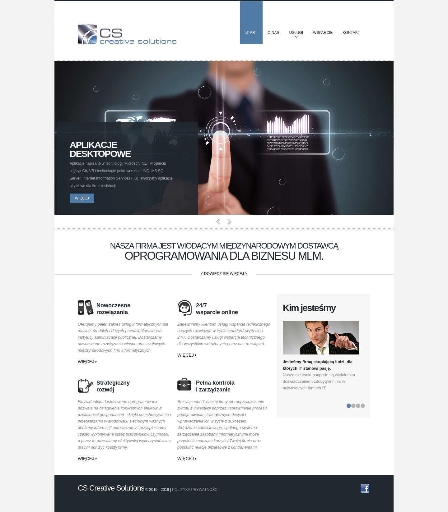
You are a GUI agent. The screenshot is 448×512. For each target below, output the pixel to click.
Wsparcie (323, 32)
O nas (273, 32)
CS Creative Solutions (127, 33)
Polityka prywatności (195, 489)
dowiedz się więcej (224, 274)
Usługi (296, 35)
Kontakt (351, 32)
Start (251, 32)
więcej (85, 198)
